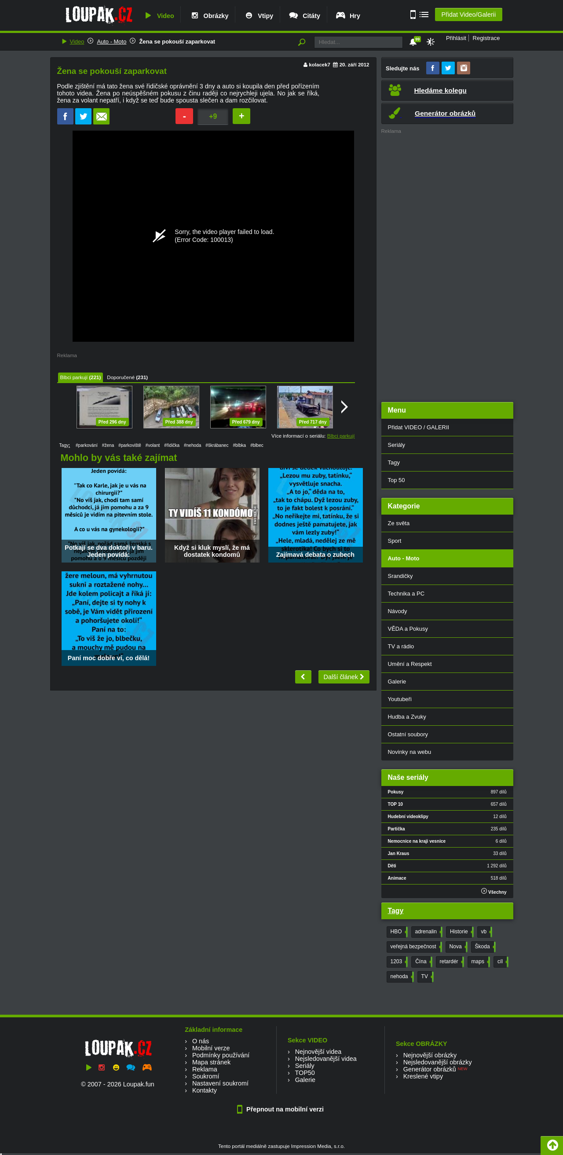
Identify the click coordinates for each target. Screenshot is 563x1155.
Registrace (486, 38)
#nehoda (192, 445)
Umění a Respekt (410, 664)
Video (158, 15)
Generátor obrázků (429, 1069)
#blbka (239, 445)
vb (486, 932)
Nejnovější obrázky (430, 1055)
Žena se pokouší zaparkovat (177, 41)
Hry (347, 15)
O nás (200, 1041)
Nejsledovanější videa (326, 1058)
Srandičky (400, 576)
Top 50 (396, 480)
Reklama (204, 1069)
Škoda (484, 947)
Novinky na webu (409, 752)
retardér (451, 962)
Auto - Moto (111, 41)
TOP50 (304, 1072)
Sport (395, 540)
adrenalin (428, 932)
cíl (502, 962)
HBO (398, 932)
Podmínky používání (220, 1055)
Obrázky (209, 15)
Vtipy (258, 15)
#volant (153, 445)
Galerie (397, 681)
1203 (398, 962)
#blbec (256, 445)
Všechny (493, 891)
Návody (397, 611)
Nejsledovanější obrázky (437, 1062)
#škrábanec (216, 445)
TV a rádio (401, 646)
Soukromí (205, 1076)
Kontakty (204, 1090)
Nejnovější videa (318, 1051)
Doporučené (121, 377)
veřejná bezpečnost (415, 947)
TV (426, 977)
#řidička (171, 445)
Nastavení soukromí (220, 1083)
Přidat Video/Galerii (468, 14)
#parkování (87, 445)
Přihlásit (456, 38)
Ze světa (399, 523)
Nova (458, 947)
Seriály (397, 445)
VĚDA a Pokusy (408, 628)
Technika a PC (406, 593)
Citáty (304, 15)
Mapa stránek (211, 1062)
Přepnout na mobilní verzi (281, 1109)
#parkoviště (129, 445)
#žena (108, 445)
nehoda (401, 977)
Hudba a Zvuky (407, 716)
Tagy (394, 462)
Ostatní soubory (408, 734)
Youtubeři (400, 699)
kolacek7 (319, 64)
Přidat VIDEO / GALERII (419, 427)
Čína (422, 962)
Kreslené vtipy (423, 1076)
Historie (461, 932)
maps (480, 962)
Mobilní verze (211, 1048)
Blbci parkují (74, 377)
